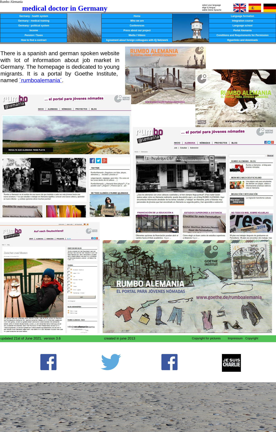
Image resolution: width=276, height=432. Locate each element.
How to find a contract (33, 40)
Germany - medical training (33, 20)
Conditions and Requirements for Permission (242, 35)
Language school (243, 25)
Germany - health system (33, 16)
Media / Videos (137, 35)
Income (33, 30)
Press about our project (137, 30)
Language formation (242, 16)
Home (137, 16)
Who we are (137, 20)
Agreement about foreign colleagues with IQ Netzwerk (137, 40)
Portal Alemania (242, 30)
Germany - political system (33, 25)
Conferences (137, 25)
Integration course (242, 20)
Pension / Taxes (34, 35)
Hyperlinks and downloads (242, 40)
